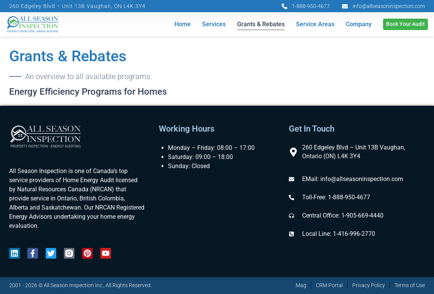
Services (214, 24)
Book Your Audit (405, 24)
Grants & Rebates (261, 24)
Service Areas (315, 24)
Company (359, 24)
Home (182, 24)
